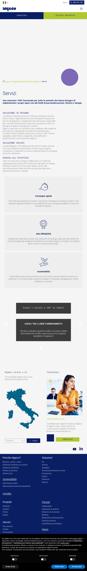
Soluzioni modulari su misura (15, 464)
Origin (5, 512)
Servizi (45, 482)
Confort (6, 509)
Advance (6, 506)
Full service (8, 526)
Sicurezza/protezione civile (53, 470)
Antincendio (8, 532)
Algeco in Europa (10, 470)
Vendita (7, 493)
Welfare (45, 515)
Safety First (8, 473)
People (46, 502)
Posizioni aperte (49, 520)
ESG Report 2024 (10, 483)
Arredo (5, 529)
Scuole (45, 464)
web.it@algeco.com (56, 419)
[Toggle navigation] (81, 9)
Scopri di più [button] (10, 566)
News (45, 529)
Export (5, 515)
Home (7, 82)
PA (43, 462)
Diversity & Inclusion (51, 512)
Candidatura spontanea (52, 523)
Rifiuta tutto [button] (59, 566)
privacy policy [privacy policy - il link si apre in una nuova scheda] (77, 538)
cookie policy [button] (64, 543)
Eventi (44, 476)
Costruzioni (47, 473)
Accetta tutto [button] (77, 566)
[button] (6, 325)
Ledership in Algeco (50, 509)
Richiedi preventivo (65, 15)
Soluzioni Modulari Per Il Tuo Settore (26, 81)
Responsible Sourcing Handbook (16, 486)
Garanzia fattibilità (11, 467)
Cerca (34, 441)
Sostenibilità (10, 479)
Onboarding (47, 506)
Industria (46, 479)
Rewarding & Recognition (52, 517)
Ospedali (46, 467)
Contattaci (22, 15)
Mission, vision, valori (12, 462)
